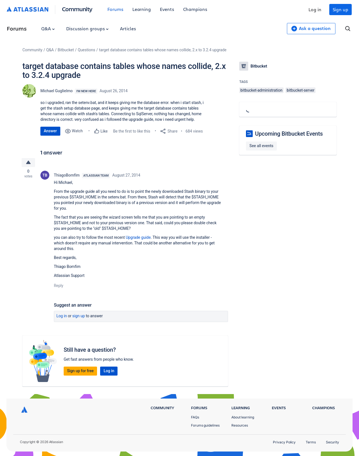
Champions (195, 9)
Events (167, 9)
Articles (128, 28)
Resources (239, 425)
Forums (115, 9)
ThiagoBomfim (67, 176)
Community (77, 9)
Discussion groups (87, 28)
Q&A (48, 28)
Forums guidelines (205, 425)
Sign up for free (80, 371)
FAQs (195, 417)
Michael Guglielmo (56, 91)
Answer (50, 131)
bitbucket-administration (261, 90)
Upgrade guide (138, 238)
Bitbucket (66, 50)
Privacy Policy (284, 442)
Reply (58, 286)
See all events (261, 145)
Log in (315, 9)
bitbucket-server (300, 90)
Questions (86, 50)
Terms (311, 442)
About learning (242, 417)
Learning (141, 9)
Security (332, 442)
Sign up (340, 9)
